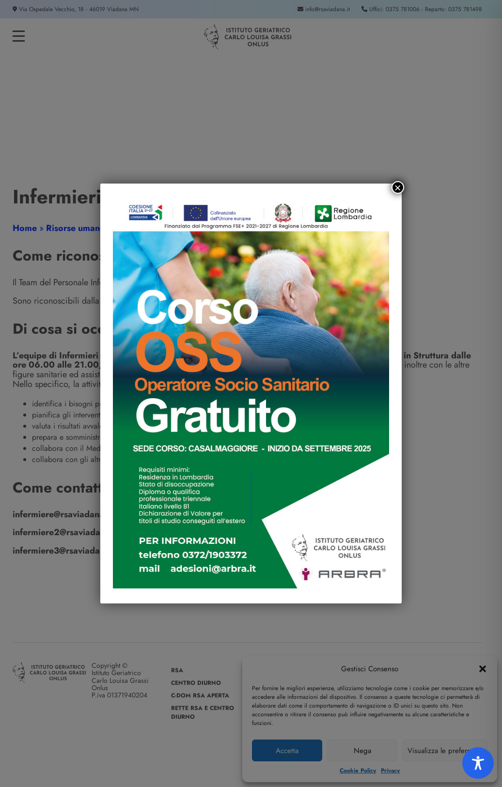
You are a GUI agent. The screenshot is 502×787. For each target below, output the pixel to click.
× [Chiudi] (397, 187)
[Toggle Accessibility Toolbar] (478, 763)
